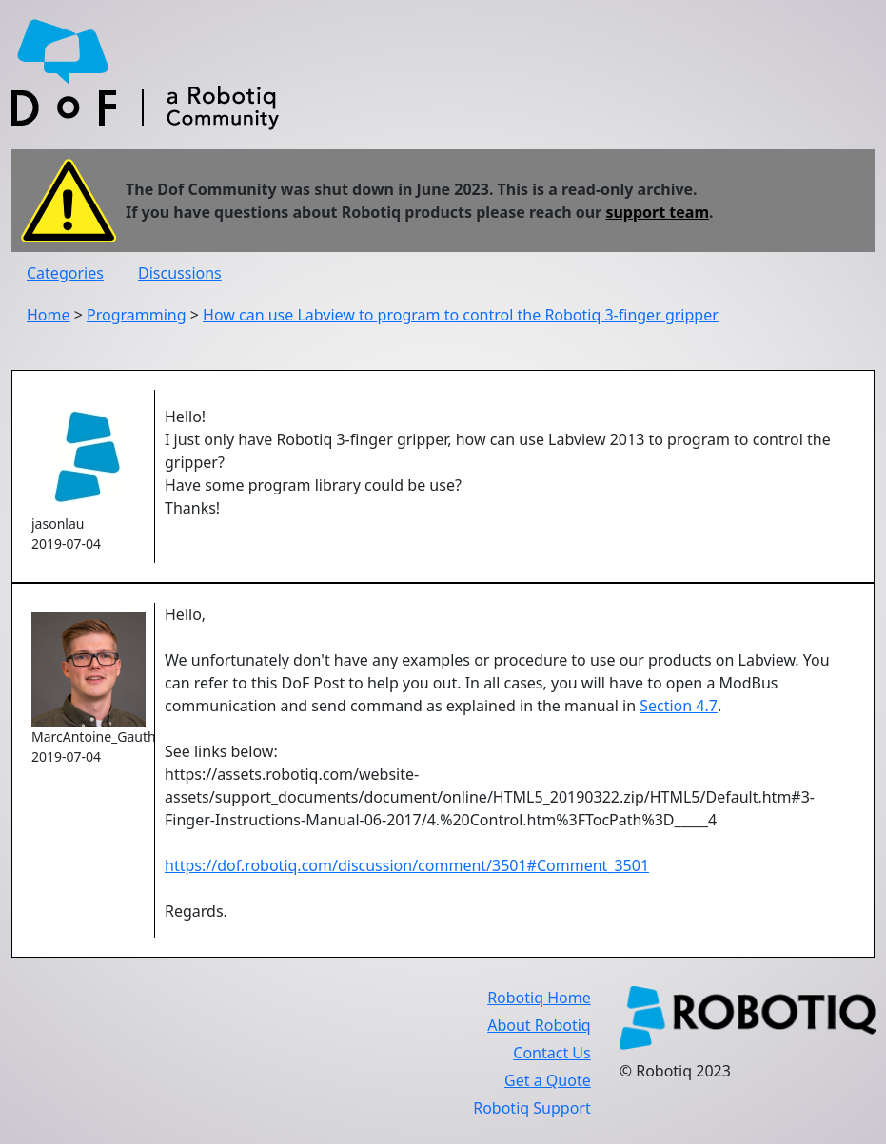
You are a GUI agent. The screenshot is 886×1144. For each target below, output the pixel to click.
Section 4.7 (679, 705)
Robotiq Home (539, 997)
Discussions (180, 272)
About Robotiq (538, 1025)
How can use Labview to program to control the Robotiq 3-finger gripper (461, 314)
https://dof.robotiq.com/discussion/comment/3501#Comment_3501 (407, 865)
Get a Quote (547, 1080)
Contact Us (551, 1052)
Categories (65, 272)
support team (657, 212)
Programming (137, 314)
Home (48, 314)
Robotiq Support (531, 1107)
